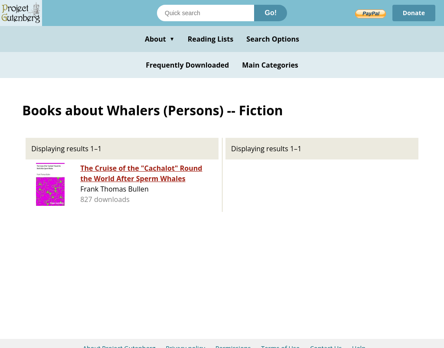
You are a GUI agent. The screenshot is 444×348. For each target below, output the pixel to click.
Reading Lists (211, 39)
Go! (270, 12)
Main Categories (270, 65)
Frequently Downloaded (187, 65)
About (160, 39)
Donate (414, 13)
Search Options (272, 39)
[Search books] (205, 13)
